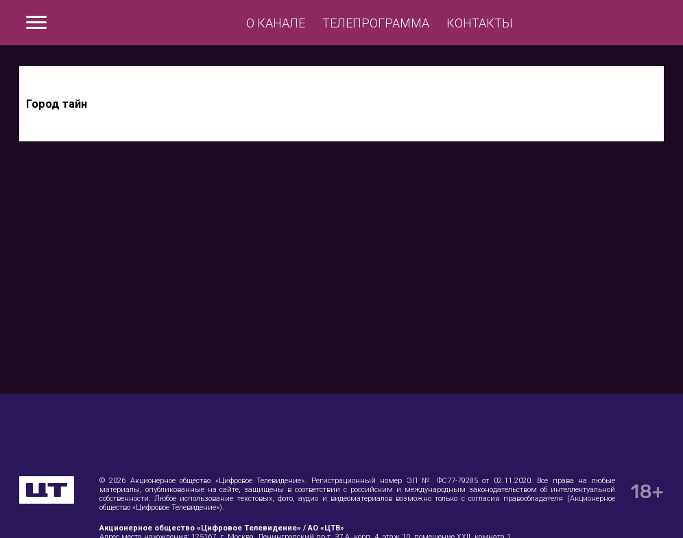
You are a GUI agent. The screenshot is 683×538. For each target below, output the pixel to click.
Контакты (479, 23)
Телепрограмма (375, 23)
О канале (275, 23)
